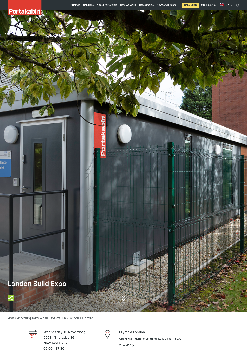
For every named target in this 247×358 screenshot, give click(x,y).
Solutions (88, 5)
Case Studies (146, 5)
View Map (125, 345)
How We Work (128, 5)
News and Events (166, 5)
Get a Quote (190, 5)
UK (224, 5)
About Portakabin (107, 5)
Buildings (75, 5)
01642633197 (208, 5)
